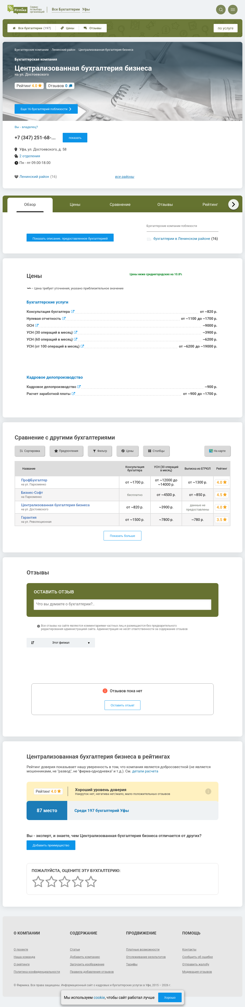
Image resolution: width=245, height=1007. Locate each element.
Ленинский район (34, 176)
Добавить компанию (86, 958)
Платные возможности (144, 951)
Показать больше (122, 537)
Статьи (75, 951)
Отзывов (57, 86)
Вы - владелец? (26, 127)
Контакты (190, 951)
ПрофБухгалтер (34, 482)
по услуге (226, 28)
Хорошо (170, 997)
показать (75, 138)
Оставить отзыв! (122, 707)
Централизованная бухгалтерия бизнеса (55, 507)
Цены (67, 28)
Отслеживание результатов (147, 958)
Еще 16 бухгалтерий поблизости (46, 109)
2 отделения (29, 156)
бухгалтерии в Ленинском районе (182, 238)
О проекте (21, 951)
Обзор (30, 204)
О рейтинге (22, 966)
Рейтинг (210, 204)
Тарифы (132, 966)
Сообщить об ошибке (199, 958)
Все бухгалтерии (32, 28)
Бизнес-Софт (32, 494)
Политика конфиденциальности (31, 975)
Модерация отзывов (198, 973)
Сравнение (120, 204)
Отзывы (92, 28)
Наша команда (25, 958)
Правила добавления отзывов (94, 973)
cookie (99, 997)
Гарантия (28, 519)
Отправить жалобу (197, 966)
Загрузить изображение (88, 966)
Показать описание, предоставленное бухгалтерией (70, 238)
